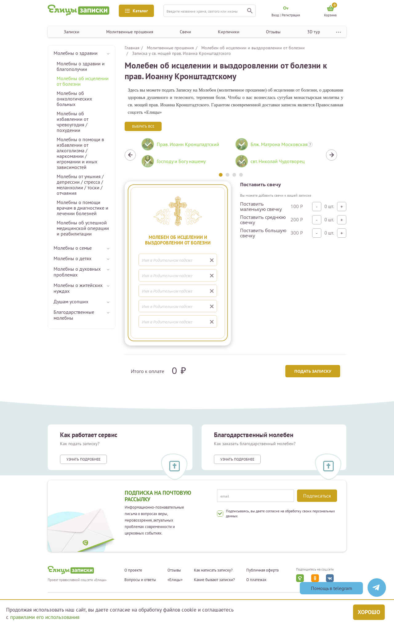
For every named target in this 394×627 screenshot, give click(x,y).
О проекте (133, 570)
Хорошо (369, 612)
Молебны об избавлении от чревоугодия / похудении (72, 121)
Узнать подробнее (83, 459)
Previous (130, 155)
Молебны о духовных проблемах (77, 272)
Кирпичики (228, 32)
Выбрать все (143, 126)
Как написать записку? (213, 570)
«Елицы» (175, 579)
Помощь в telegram (331, 588)
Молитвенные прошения (129, 32)
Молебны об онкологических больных (74, 98)
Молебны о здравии (76, 53)
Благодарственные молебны (74, 315)
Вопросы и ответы (140, 579)
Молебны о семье (73, 248)
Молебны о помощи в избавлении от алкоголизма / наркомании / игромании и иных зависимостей (80, 153)
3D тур (313, 32)
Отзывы (273, 32)
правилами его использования (44, 617)
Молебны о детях (72, 258)
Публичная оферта (262, 570)
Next (331, 155)
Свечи (185, 32)
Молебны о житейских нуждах (78, 288)
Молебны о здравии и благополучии (81, 66)
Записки (71, 32)
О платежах (256, 579)
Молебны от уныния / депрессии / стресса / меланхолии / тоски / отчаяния (80, 184)
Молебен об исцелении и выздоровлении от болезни (253, 48)
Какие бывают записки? (214, 579)
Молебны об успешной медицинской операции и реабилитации (83, 228)
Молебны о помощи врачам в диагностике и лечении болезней (82, 207)
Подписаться (317, 496)
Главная (132, 48)
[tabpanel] (184, 155)
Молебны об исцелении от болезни (83, 81)
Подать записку (312, 371)
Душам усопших (71, 301)
